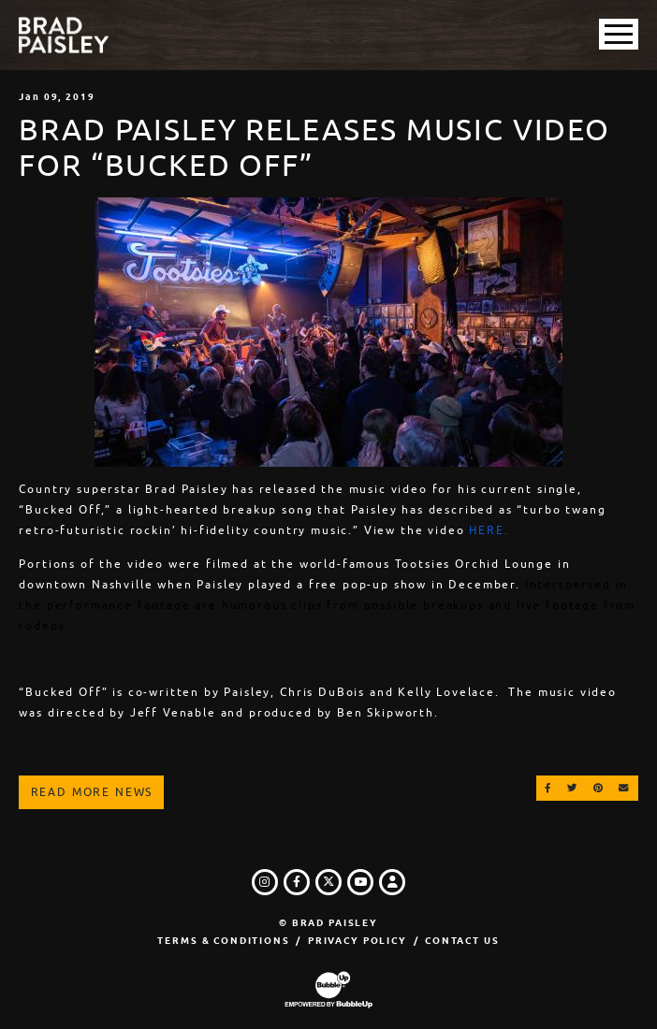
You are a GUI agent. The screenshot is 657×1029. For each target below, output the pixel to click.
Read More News (92, 792)
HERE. (488, 530)
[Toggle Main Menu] (618, 34)
